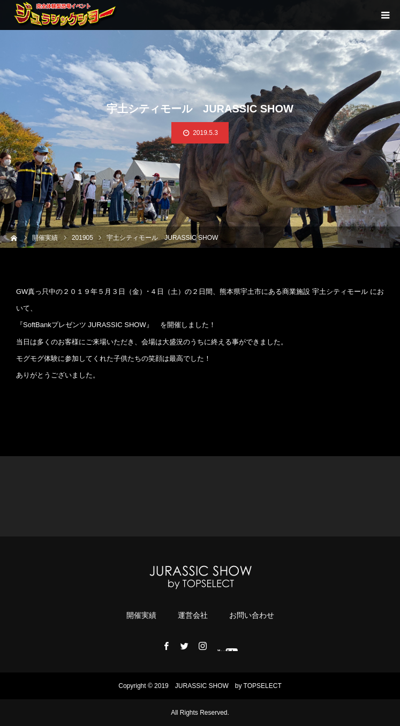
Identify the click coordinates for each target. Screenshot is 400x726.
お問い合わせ (251, 615)
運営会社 (193, 615)
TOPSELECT (263, 686)
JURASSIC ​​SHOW (202, 686)
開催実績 (141, 615)
